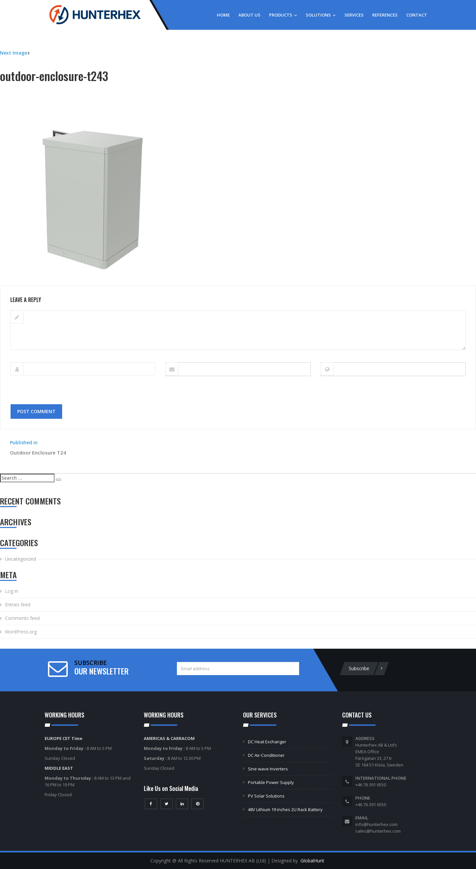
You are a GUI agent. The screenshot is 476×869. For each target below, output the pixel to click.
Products (283, 15)
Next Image (13, 53)
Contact (416, 15)
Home (223, 15)
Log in (11, 591)
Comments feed (22, 618)
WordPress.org (21, 632)
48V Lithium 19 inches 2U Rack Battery (285, 809)
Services (354, 15)
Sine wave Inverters (268, 769)
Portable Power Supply (271, 782)
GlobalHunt (312, 860)
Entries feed (17, 604)
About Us (249, 15)
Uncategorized (20, 559)
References (385, 15)
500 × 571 (51, 282)
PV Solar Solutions (266, 796)
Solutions (321, 15)
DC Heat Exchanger (267, 742)
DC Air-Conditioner (266, 755)
